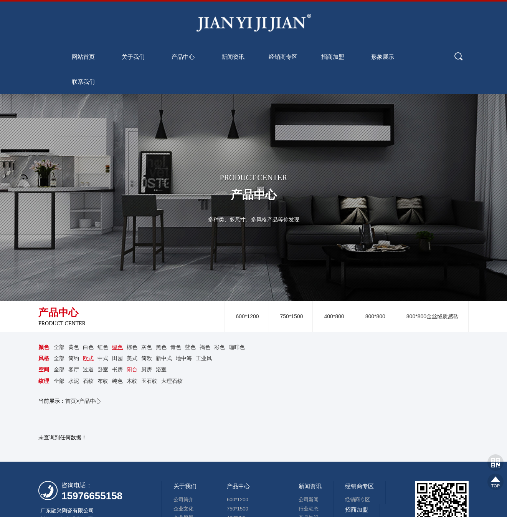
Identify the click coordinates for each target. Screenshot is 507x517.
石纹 (88, 381)
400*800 (334, 316)
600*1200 (247, 316)
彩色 (219, 347)
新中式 (164, 358)
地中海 (184, 358)
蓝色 (190, 347)
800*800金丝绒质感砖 (432, 316)
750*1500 (291, 316)
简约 (73, 358)
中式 (102, 358)
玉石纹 (149, 381)
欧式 (88, 358)
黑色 (161, 347)
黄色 (73, 347)
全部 (59, 347)
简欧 (146, 358)
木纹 (132, 381)
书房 (117, 369)
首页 (70, 401)
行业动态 (309, 509)
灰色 (146, 347)
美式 (132, 358)
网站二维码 (495, 462)
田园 (117, 358)
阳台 (132, 369)
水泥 (73, 381)
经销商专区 (357, 499)
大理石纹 (172, 381)
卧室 (102, 369)
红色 (102, 347)
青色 (175, 347)
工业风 (204, 358)
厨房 (146, 369)
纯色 (117, 381)
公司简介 (183, 499)
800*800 (375, 316)
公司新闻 (309, 499)
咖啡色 (237, 347)
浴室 (161, 369)
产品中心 (90, 401)
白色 (88, 347)
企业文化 (183, 509)
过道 (88, 369)
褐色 (205, 347)
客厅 (73, 369)
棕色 (132, 347)
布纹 (102, 381)
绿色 (117, 347)
